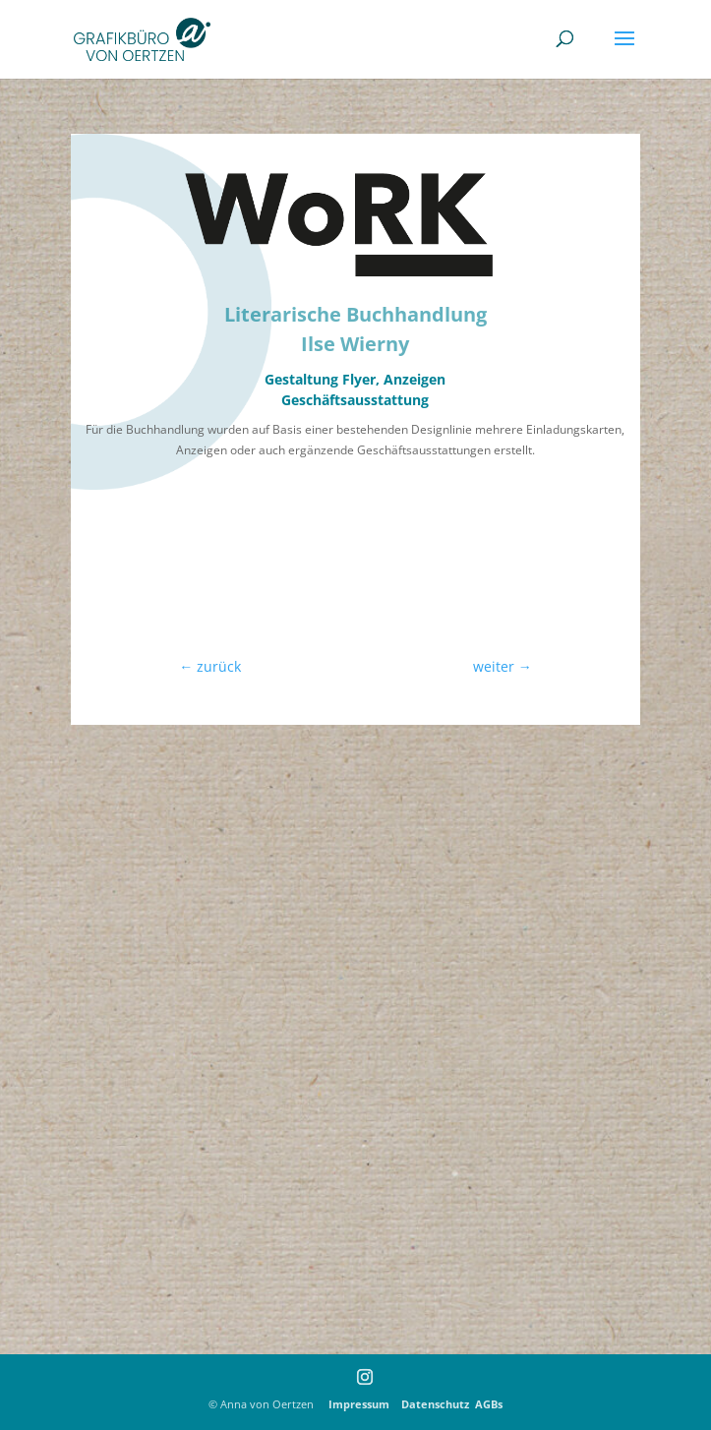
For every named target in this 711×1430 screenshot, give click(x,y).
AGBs (489, 1404)
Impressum (363, 1404)
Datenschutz (435, 1404)
